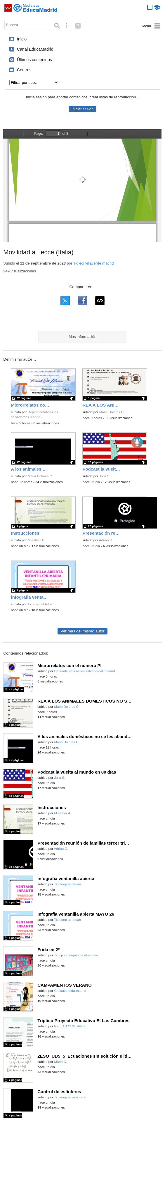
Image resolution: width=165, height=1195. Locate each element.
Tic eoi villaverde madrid (93, 263)
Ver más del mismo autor (82, 631)
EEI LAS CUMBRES (69, 1026)
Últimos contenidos (34, 59)
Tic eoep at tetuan (40, 604)
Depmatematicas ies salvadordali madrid (84, 671)
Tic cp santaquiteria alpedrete (76, 955)
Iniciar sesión (82, 109)
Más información (82, 336)
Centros (24, 70)
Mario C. (60, 1061)
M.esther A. (36, 540)
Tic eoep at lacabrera (70, 1097)
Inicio (22, 39)
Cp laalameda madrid (70, 990)
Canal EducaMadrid (35, 49)
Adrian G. (106, 540)
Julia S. (104, 476)
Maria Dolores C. (112, 412)
